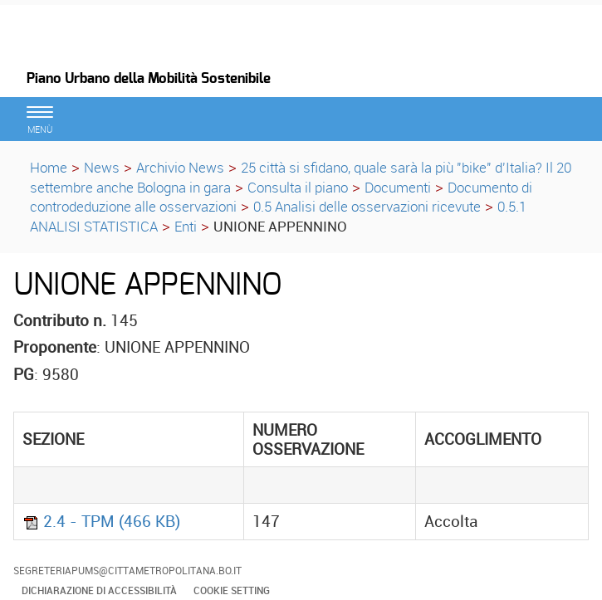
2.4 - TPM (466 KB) (101, 521)
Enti (185, 226)
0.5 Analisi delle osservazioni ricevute (367, 206)
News (102, 167)
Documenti (398, 187)
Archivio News (180, 167)
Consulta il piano (297, 187)
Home (48, 167)
